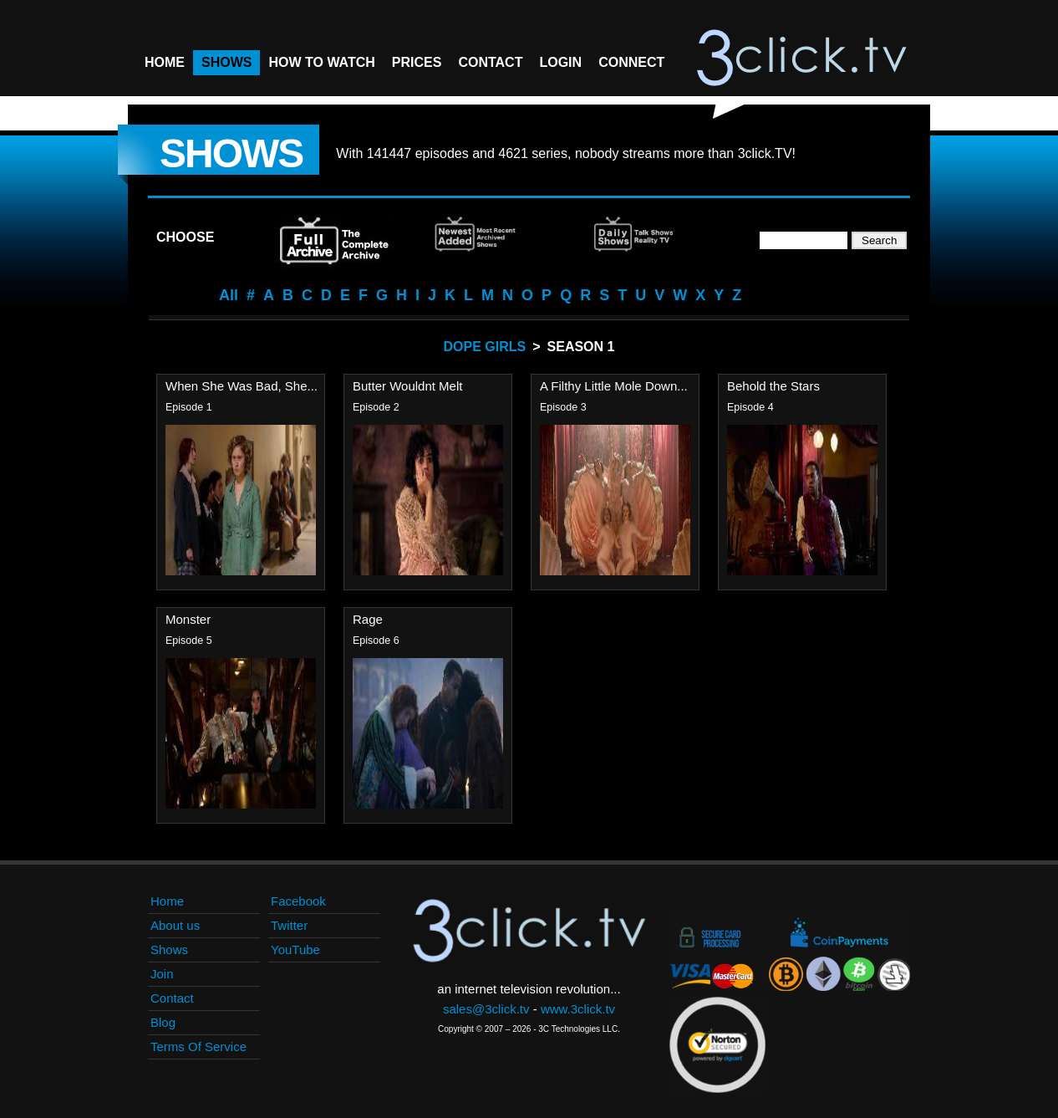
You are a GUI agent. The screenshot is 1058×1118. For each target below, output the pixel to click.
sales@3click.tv (486, 1009)
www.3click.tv (578, 1009)
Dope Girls (485, 346)
